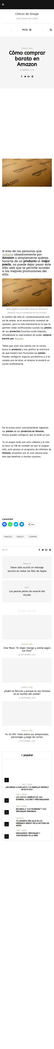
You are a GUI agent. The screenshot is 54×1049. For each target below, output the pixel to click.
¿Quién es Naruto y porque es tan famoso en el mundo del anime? (27, 692)
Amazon (19, 338)
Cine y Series (27, 784)
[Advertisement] (27, 123)
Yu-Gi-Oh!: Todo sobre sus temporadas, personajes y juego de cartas (27, 735)
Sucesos (19, 818)
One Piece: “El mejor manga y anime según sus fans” (27, 649)
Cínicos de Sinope (27, 14)
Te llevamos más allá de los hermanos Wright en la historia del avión (32, 823)
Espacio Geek (27, 48)
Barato (20, 537)
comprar (33, 537)
